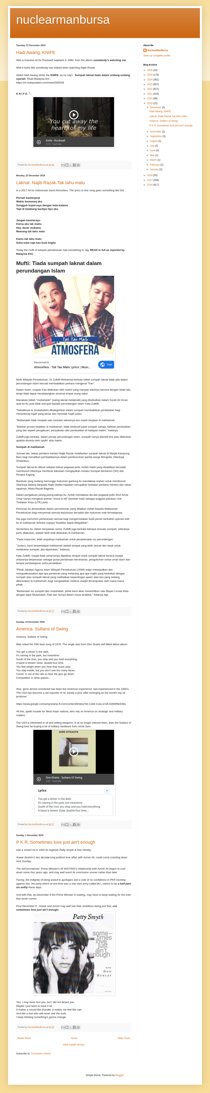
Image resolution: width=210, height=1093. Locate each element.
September (156, 136)
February (155, 164)
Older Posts (124, 1038)
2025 (150, 74)
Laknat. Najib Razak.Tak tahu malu (50, 182)
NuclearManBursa (157, 50)
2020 (150, 98)
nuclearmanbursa (63, 19)
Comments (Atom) (40, 1053)
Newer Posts (24, 1038)
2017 (150, 180)
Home (74, 1038)
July (152, 145)
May (152, 155)
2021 (150, 93)
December (156, 107)
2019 (150, 103)
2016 (150, 184)
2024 (150, 79)
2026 (150, 70)
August (154, 141)
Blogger (119, 1075)
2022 (150, 89)
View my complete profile (156, 55)
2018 (150, 175)
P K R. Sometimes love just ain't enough (55, 842)
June (153, 150)
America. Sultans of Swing (42, 628)
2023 (150, 84)
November (156, 131)
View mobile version (74, 1044)
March (154, 160)
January (154, 169)
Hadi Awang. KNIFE (35, 52)
